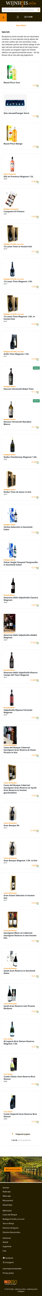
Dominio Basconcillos (11, 1232)
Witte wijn (7, 1196)
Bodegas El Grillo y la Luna (13, 1219)
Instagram (8, 1262)
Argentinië (7, 1246)
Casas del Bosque (10, 1214)
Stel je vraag (31, 1169)
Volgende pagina (23, 1134)
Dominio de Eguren (11, 1228)
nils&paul (21, 1291)
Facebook (8, 1258)
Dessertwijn (7, 1205)
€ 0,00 (28, 17)
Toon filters (21, 25)
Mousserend (8, 1200)
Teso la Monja (8, 1223)
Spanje (5, 1242)
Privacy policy (8, 1273)
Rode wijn (7, 1191)
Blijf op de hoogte (13, 1169)
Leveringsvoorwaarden (12, 1268)
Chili (4, 1251)
